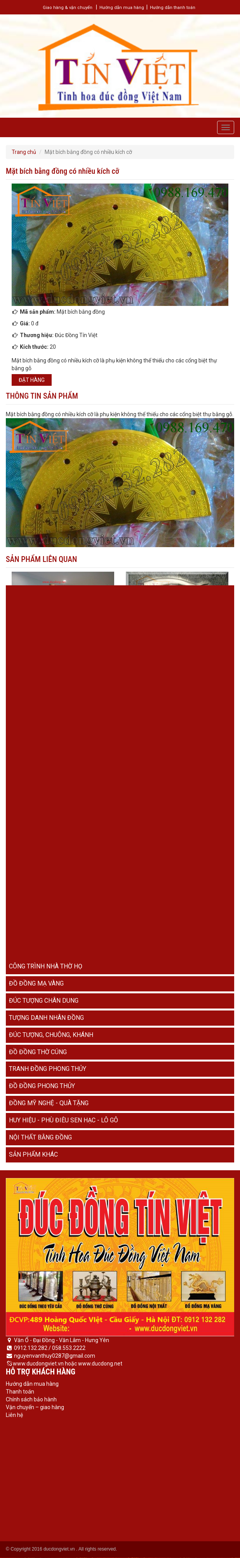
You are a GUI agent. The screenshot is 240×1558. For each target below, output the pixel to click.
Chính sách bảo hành (31, 1399)
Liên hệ (14, 1415)
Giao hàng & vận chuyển (67, 7)
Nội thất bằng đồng (40, 1137)
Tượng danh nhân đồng (46, 1017)
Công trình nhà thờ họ (45, 966)
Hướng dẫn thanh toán (172, 7)
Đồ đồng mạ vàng (36, 983)
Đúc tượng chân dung (43, 1000)
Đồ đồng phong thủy (42, 1086)
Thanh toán (20, 1391)
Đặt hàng (32, 380)
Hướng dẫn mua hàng (121, 7)
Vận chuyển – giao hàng (35, 1407)
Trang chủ (24, 152)
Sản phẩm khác (33, 1154)
